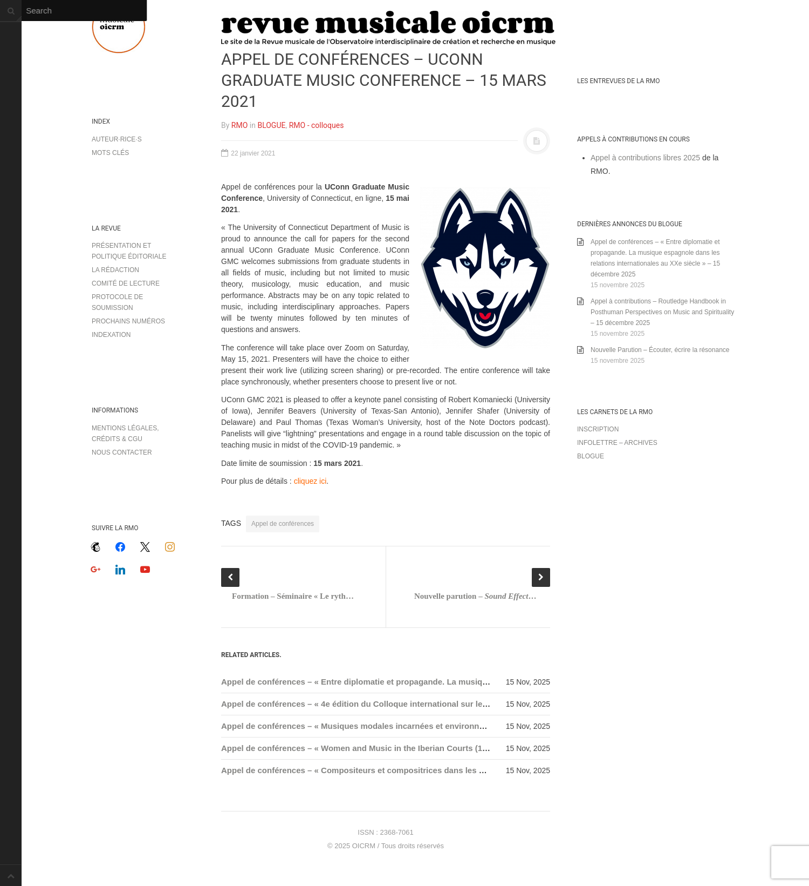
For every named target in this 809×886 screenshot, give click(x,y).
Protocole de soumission (117, 302)
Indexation (111, 335)
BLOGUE (271, 125)
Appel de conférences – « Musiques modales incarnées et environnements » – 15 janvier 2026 (401, 726)
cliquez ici (310, 481)
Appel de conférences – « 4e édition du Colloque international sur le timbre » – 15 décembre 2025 (408, 703)
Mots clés (110, 153)
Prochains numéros (128, 321)
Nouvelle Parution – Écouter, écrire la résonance (660, 350)
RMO (239, 125)
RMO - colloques (316, 125)
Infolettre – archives (617, 443)
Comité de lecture (126, 283)
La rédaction (115, 270)
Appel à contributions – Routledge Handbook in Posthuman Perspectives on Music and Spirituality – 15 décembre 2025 (662, 312)
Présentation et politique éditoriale (129, 251)
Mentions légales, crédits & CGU (125, 433)
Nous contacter (122, 452)
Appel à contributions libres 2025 (645, 157)
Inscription (598, 429)
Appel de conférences (282, 523)
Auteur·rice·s (117, 139)
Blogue (590, 456)
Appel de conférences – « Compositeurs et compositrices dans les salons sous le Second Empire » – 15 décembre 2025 (451, 770)
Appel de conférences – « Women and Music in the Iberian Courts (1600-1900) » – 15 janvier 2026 (406, 748)
